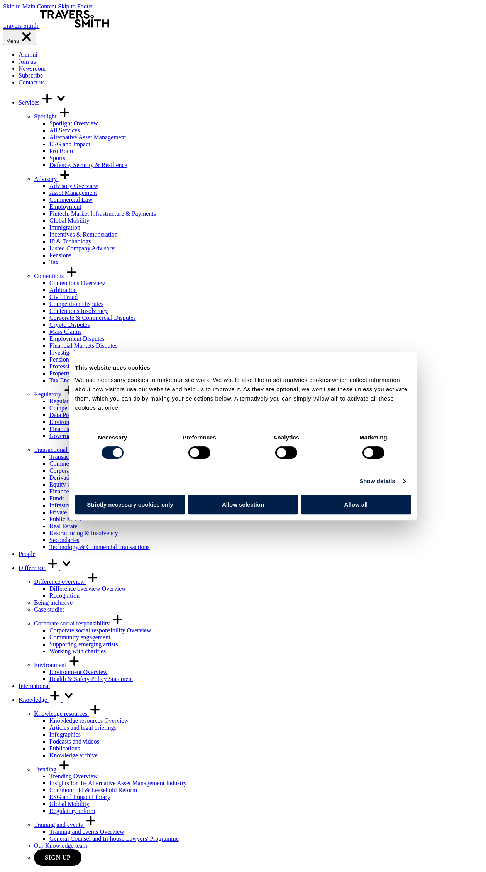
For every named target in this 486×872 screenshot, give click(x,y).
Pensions (60, 255)
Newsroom (32, 68)
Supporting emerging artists (83, 644)
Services (43, 102)
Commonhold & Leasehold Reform (93, 790)
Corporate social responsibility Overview (100, 630)
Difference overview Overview (87, 588)
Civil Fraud (63, 297)
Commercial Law (71, 199)
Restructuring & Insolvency (83, 533)
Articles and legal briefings (83, 727)
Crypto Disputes (69, 324)
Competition (64, 408)
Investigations (66, 352)
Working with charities (77, 651)
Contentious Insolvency (78, 311)
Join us (27, 61)
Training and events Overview (86, 831)
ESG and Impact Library (79, 797)
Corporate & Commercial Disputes (92, 317)
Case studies (49, 609)
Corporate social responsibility (79, 623)
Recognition (64, 595)
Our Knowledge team (60, 845)
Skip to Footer (75, 6)
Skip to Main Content (29, 6)
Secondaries (64, 540)
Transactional (57, 449)
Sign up (58, 857)
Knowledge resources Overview (89, 720)
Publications (64, 748)
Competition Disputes (76, 304)
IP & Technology (70, 241)
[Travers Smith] (56, 25)
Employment (65, 206)
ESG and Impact (69, 144)
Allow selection (243, 504)
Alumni (28, 54)
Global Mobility (69, 220)
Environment (57, 665)
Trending (52, 769)
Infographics (65, 734)
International (34, 686)
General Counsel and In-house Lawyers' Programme (114, 838)
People (27, 554)
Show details (377, 481)
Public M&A (65, 519)
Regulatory (54, 394)
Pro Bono (61, 151)
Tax (54, 262)
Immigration (64, 227)
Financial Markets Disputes (83, 345)
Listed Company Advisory (82, 248)
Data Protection (68, 415)
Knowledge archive (73, 755)
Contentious (56, 276)
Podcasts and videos (74, 741)
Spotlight (52, 116)
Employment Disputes (77, 338)
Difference (46, 567)
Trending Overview (73, 776)
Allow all (356, 504)
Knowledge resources (67, 713)
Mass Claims (65, 331)
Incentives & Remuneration (83, 234)
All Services (64, 130)
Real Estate (63, 526)
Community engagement (79, 637)
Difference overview (66, 581)
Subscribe (31, 75)
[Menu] (19, 37)
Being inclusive (53, 602)
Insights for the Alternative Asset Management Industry (117, 783)
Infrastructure (66, 505)
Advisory (52, 179)
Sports (57, 158)
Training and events (65, 824)
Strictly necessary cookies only (130, 504)
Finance (59, 491)
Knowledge (47, 699)
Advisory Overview (73, 186)
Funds (56, 498)
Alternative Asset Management (87, 137)
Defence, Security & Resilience (88, 165)
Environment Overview (78, 672)
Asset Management (73, 192)
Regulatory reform (72, 811)
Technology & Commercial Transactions (99, 547)
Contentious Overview (77, 283)
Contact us (32, 82)
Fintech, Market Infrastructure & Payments (102, 213)
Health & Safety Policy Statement (91, 679)
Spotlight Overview (73, 123)
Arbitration (63, 290)
